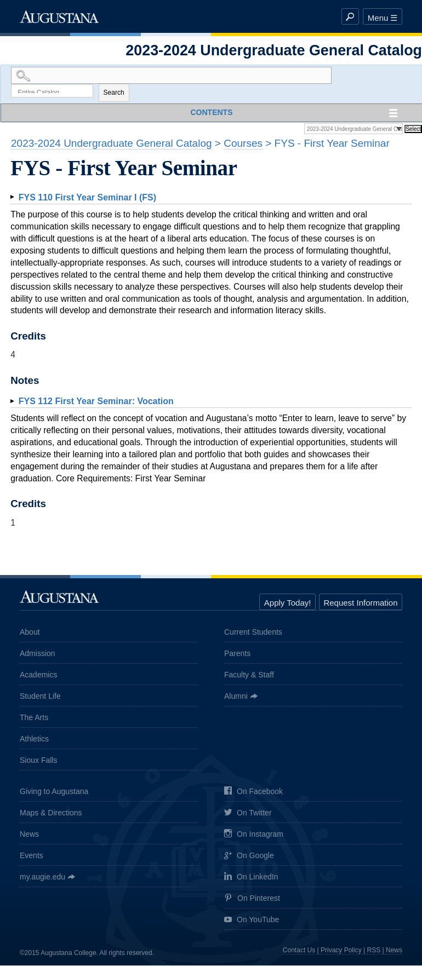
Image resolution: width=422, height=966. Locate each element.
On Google (249, 857)
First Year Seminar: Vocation (96, 401)
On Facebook (253, 792)
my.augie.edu (42, 877)
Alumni (236, 696)
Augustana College (59, 16)
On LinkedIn (251, 877)
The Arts (34, 717)
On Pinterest (252, 899)
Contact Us (299, 950)
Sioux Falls (38, 760)
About (30, 632)
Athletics (34, 738)
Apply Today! (287, 603)
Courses (243, 144)
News (29, 834)
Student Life (40, 696)
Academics (38, 674)
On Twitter (248, 814)
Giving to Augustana (54, 791)
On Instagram (253, 835)
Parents (237, 653)
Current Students (253, 632)
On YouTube (251, 921)
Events (31, 856)
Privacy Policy (341, 950)
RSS (374, 950)
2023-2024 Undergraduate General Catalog (111, 144)
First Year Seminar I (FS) (87, 197)
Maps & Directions (51, 813)
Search (114, 93)
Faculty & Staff (249, 674)
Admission (37, 653)
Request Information (360, 603)
